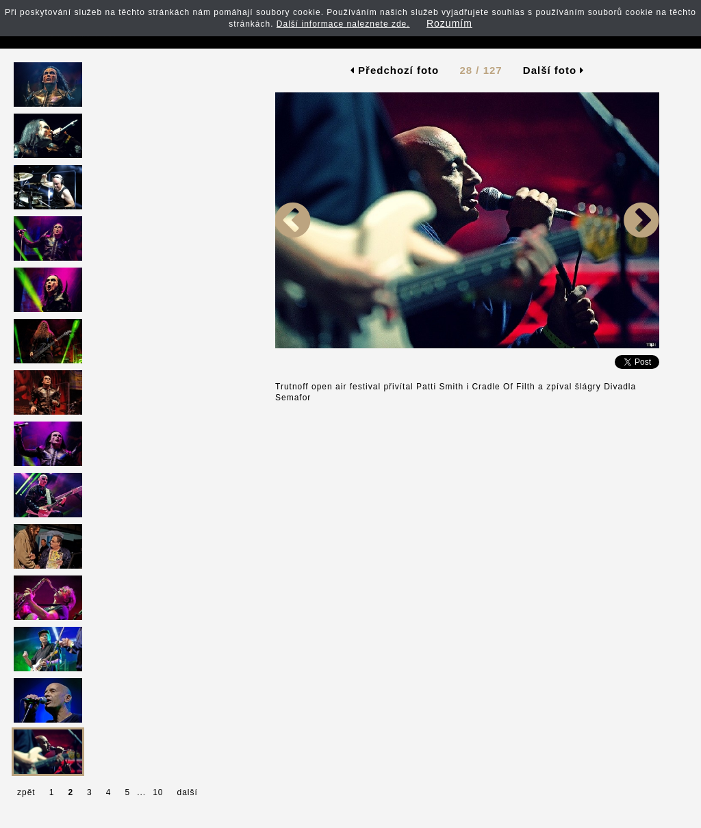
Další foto (554, 70)
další (187, 792)
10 (158, 792)
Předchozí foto (394, 70)
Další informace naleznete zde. (343, 24)
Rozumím (449, 23)
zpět (26, 792)
